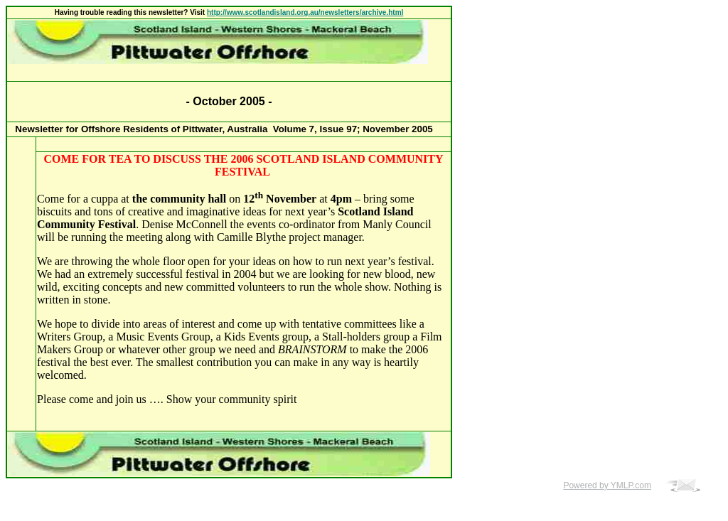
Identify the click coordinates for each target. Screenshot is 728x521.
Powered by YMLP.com (607, 485)
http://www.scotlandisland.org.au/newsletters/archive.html (305, 12)
